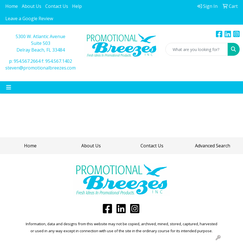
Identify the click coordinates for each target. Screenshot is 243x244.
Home (11, 6)
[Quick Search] (196, 49)
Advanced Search (212, 146)
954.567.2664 (27, 61)
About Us (31, 6)
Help (77, 6)
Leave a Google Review (29, 18)
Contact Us (56, 6)
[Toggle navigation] (9, 87)
